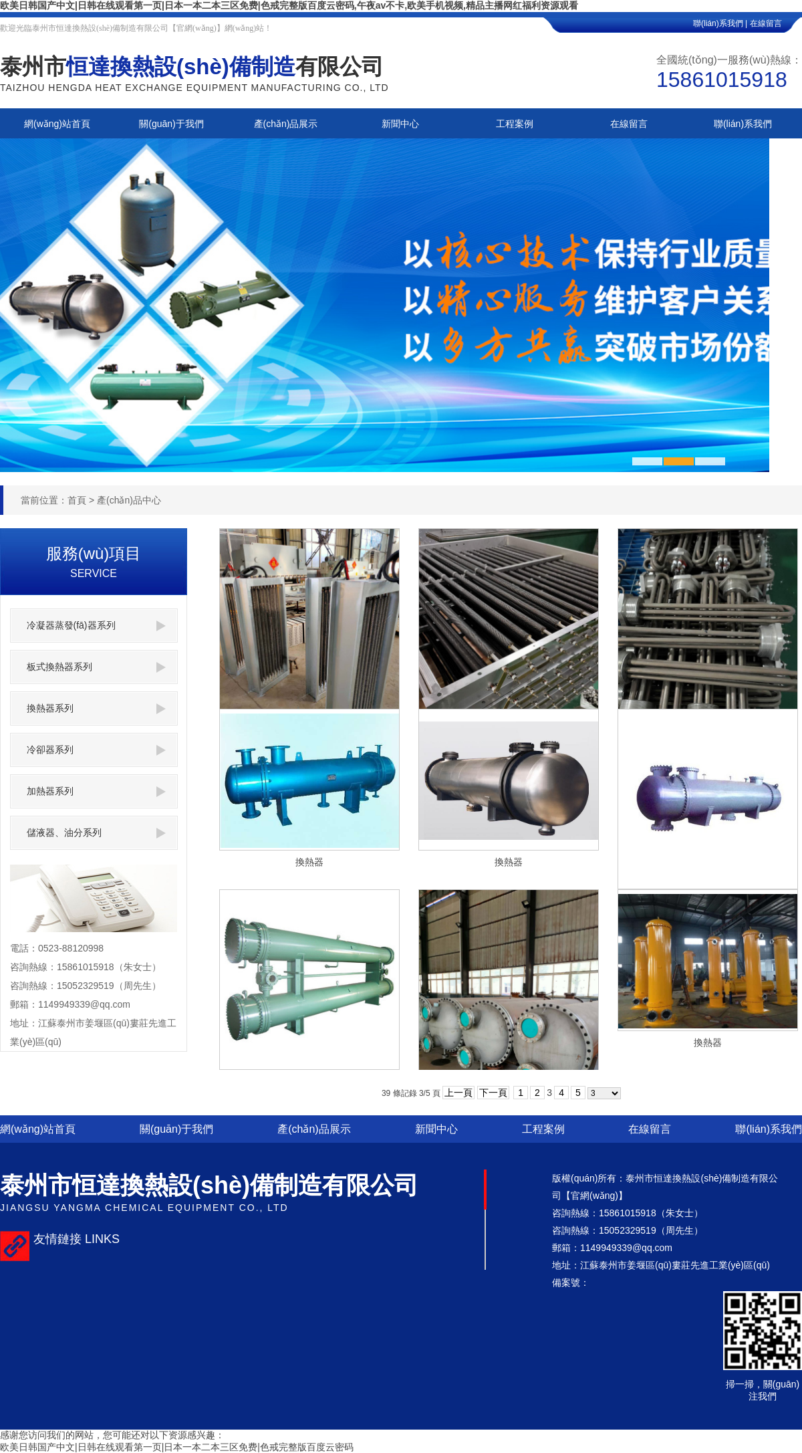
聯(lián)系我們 (768, 1129)
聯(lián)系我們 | (720, 23)
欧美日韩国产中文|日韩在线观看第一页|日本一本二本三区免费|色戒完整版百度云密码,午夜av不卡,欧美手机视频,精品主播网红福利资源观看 (289, 5)
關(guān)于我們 (176, 1129)
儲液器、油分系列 (96, 833)
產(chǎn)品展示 (313, 1129)
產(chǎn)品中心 (129, 500)
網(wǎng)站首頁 (38, 1129)
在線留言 (776, 23)
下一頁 (493, 1092)
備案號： (570, 1282)
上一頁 (458, 1092)
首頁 (77, 500)
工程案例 (543, 1129)
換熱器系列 (96, 708)
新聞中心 (436, 1129)
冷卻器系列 (96, 750)
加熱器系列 (96, 791)
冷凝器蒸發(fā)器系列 (96, 625)
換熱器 (309, 862)
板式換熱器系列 (96, 667)
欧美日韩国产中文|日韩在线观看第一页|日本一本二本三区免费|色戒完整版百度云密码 (177, 1447)
